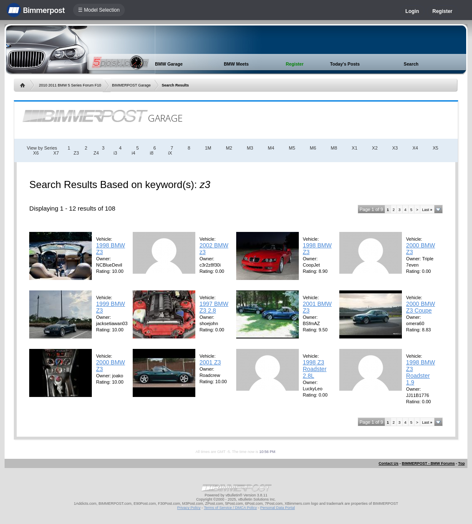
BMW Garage (168, 63)
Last (427, 210)
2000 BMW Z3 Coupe (420, 307)
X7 (56, 152)
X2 (374, 147)
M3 (250, 147)
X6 (35, 152)
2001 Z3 (210, 362)
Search (411, 63)
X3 (395, 147)
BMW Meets (236, 63)
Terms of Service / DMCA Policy (230, 508)
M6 (313, 147)
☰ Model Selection (99, 10)
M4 (271, 147)
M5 (292, 147)
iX (170, 152)
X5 (435, 147)
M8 (334, 147)
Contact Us (389, 463)
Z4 (96, 152)
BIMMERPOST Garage (131, 85)
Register (442, 11)
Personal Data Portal (277, 508)
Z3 (76, 152)
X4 (415, 147)
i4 (134, 152)
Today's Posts (345, 63)
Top (461, 463)
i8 (152, 152)
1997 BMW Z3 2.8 (213, 307)
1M (208, 147)
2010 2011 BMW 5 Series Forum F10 (70, 85)
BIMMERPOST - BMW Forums (428, 463)
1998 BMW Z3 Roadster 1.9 (420, 372)
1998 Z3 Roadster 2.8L (315, 369)
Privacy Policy (189, 508)
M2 (229, 147)
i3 (115, 152)
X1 (354, 147)
